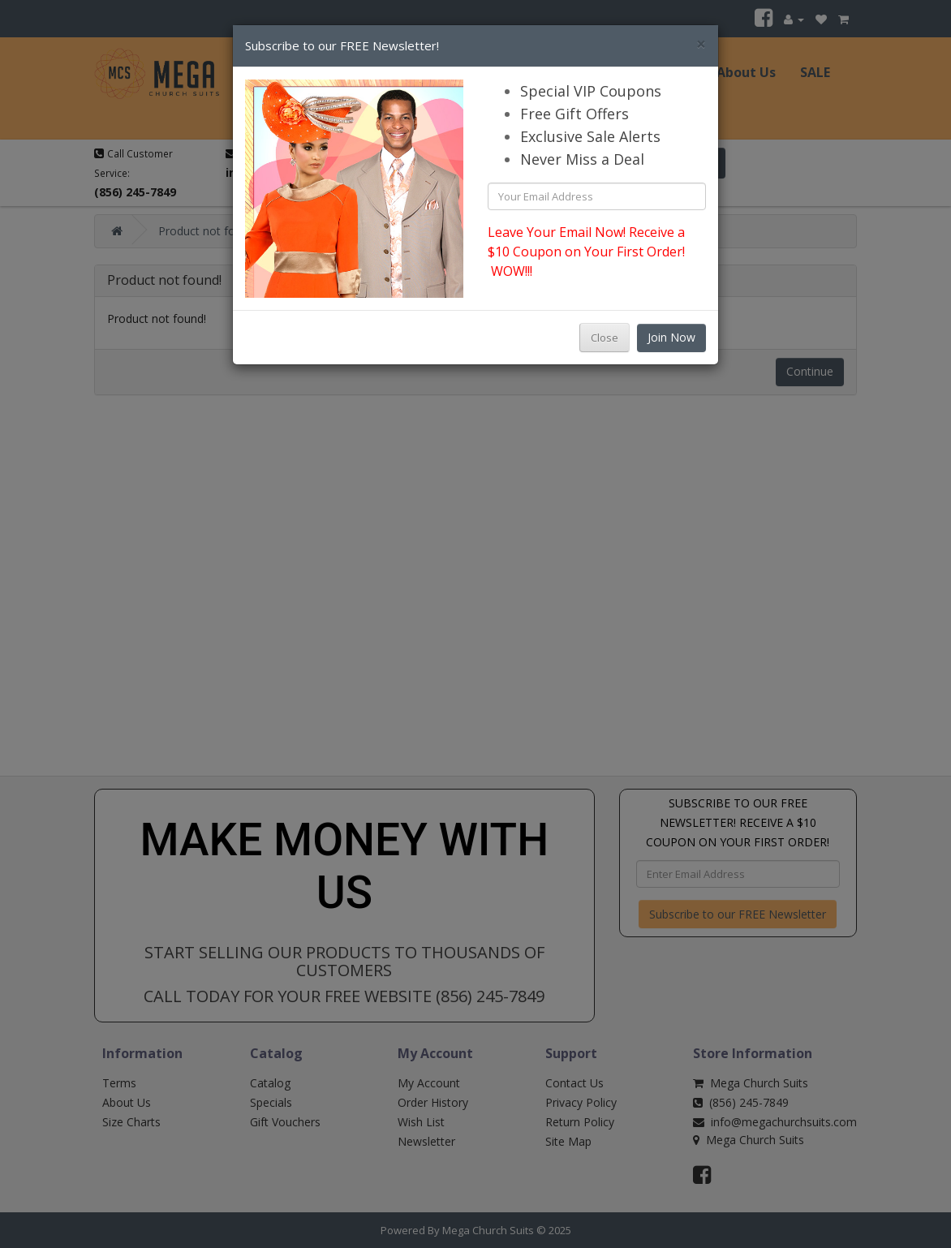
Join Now (671, 337)
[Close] (701, 44)
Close (604, 337)
